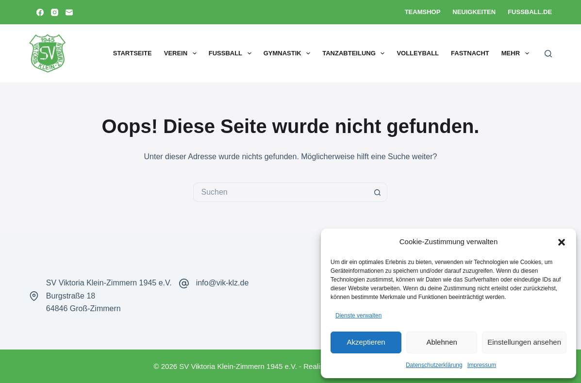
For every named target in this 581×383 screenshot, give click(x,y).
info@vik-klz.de (222, 283)
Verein (182, 53)
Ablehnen (441, 342)
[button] (561, 242)
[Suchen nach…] (280, 192)
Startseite (132, 53)
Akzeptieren (366, 342)
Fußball (232, 53)
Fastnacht (470, 53)
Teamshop (423, 12)
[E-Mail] (69, 12)
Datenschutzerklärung (434, 365)
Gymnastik (289, 53)
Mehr (517, 53)
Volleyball (418, 53)
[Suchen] (548, 53)
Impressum (481, 365)
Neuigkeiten (474, 12)
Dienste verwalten (358, 315)
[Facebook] (40, 12)
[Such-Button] (377, 192)
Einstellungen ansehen (524, 342)
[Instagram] (54, 12)
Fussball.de (530, 12)
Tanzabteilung (355, 53)
